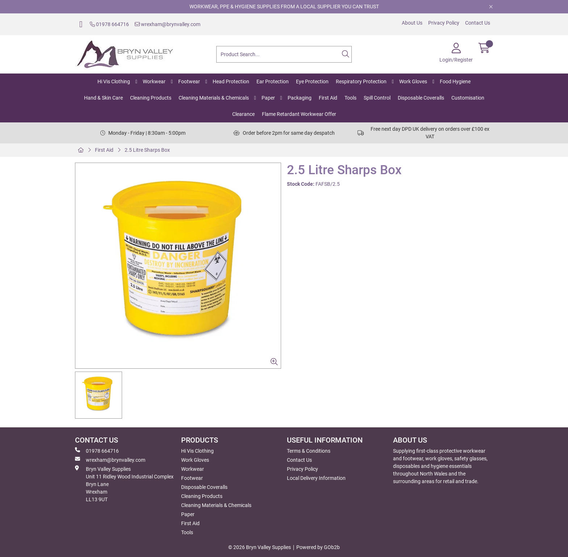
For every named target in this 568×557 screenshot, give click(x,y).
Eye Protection (312, 81)
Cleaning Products (150, 98)
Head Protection (231, 81)
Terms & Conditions (308, 451)
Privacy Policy (443, 23)
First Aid (328, 98)
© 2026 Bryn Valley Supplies (259, 547)
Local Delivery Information (316, 478)
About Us (412, 23)
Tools (350, 98)
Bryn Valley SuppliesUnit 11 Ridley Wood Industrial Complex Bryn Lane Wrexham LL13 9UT (124, 483)
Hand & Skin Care (103, 98)
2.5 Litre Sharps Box (147, 150)
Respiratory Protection (361, 81)
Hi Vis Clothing (113, 81)
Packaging (300, 98)
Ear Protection (272, 81)
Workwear (154, 81)
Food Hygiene (455, 81)
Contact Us (477, 23)
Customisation (467, 98)
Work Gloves (413, 81)
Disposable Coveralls (421, 98)
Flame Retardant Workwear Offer (299, 114)
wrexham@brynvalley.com (167, 24)
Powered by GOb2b (318, 547)
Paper (268, 98)
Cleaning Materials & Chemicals (214, 98)
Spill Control (377, 98)
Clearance (243, 114)
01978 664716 (109, 24)
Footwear (189, 81)
